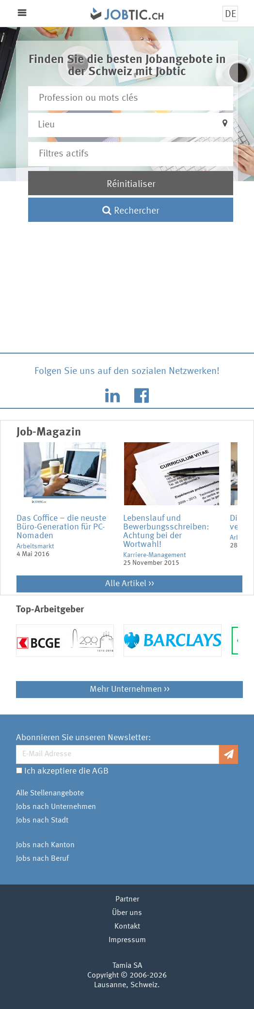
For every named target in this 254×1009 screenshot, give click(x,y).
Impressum (127, 940)
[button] (131, 125)
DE (230, 14)
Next (245, 509)
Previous (9, 509)
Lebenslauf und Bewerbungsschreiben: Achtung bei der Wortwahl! (166, 531)
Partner (127, 899)
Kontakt (127, 927)
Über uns (127, 913)
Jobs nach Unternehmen (56, 807)
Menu (22, 13)
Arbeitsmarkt (35, 546)
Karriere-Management (154, 555)
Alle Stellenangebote (50, 793)
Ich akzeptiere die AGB (66, 771)
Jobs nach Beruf (42, 859)
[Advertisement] (127, 269)
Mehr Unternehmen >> (130, 689)
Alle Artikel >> (129, 583)
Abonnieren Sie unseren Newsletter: (83, 737)
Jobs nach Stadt (42, 820)
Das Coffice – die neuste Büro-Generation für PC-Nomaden (61, 527)
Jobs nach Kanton (45, 845)
